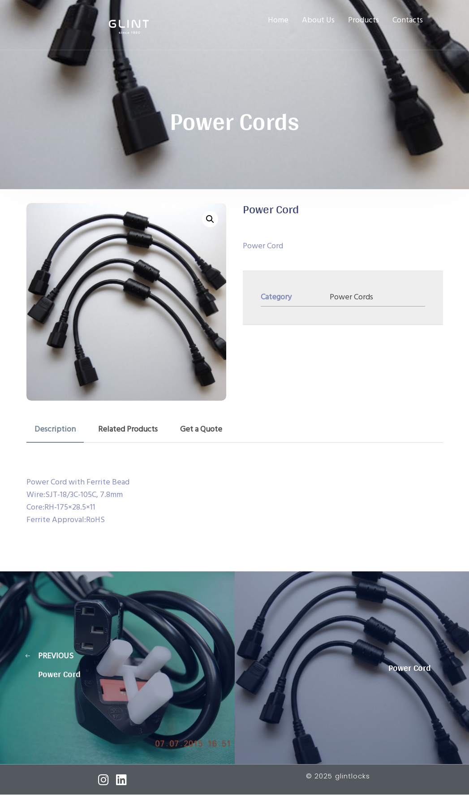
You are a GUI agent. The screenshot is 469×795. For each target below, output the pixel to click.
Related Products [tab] (128, 429)
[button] (210, 219)
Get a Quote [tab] (201, 429)
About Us (318, 20)
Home (278, 20)
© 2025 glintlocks (338, 776)
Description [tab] (55, 429)
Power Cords (351, 297)
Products (363, 20)
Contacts (407, 20)
